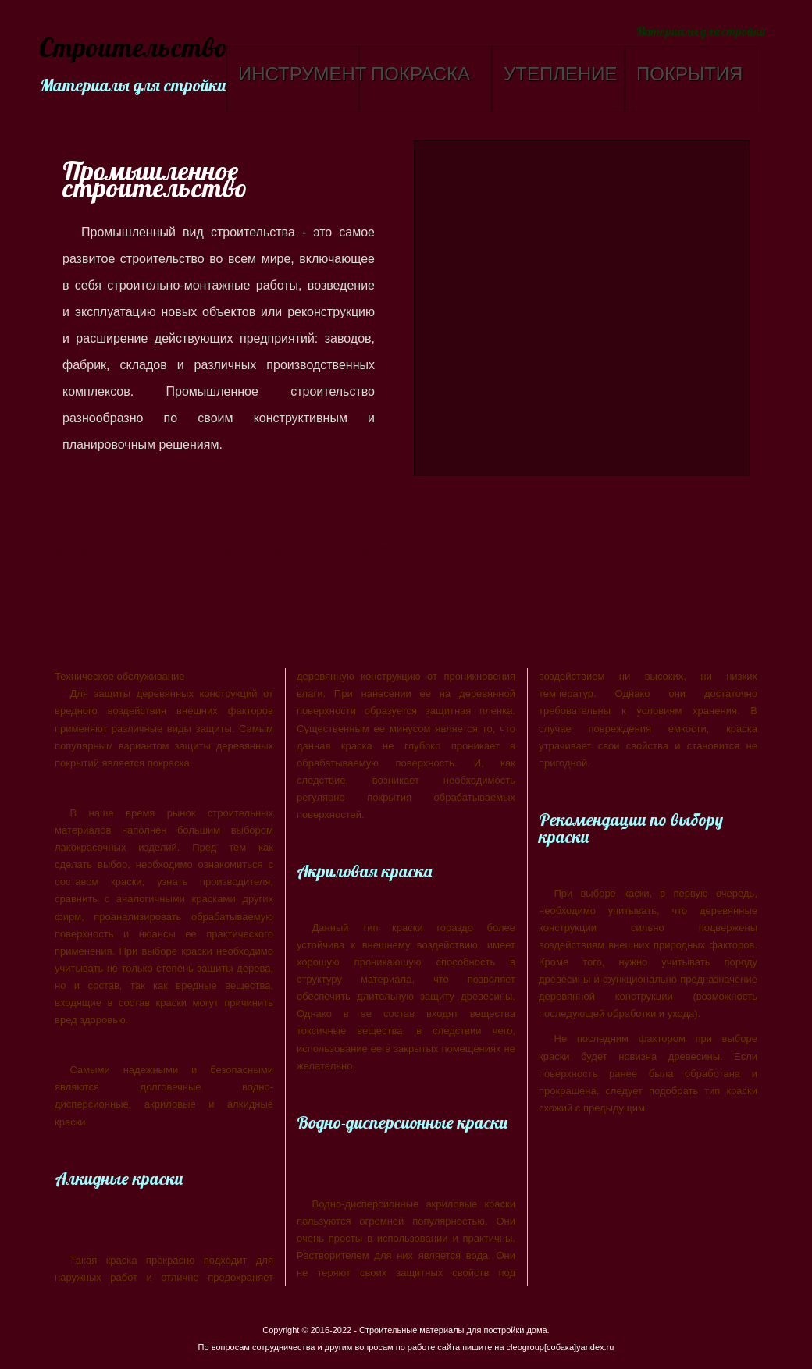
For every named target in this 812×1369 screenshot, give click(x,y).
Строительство (131, 49)
